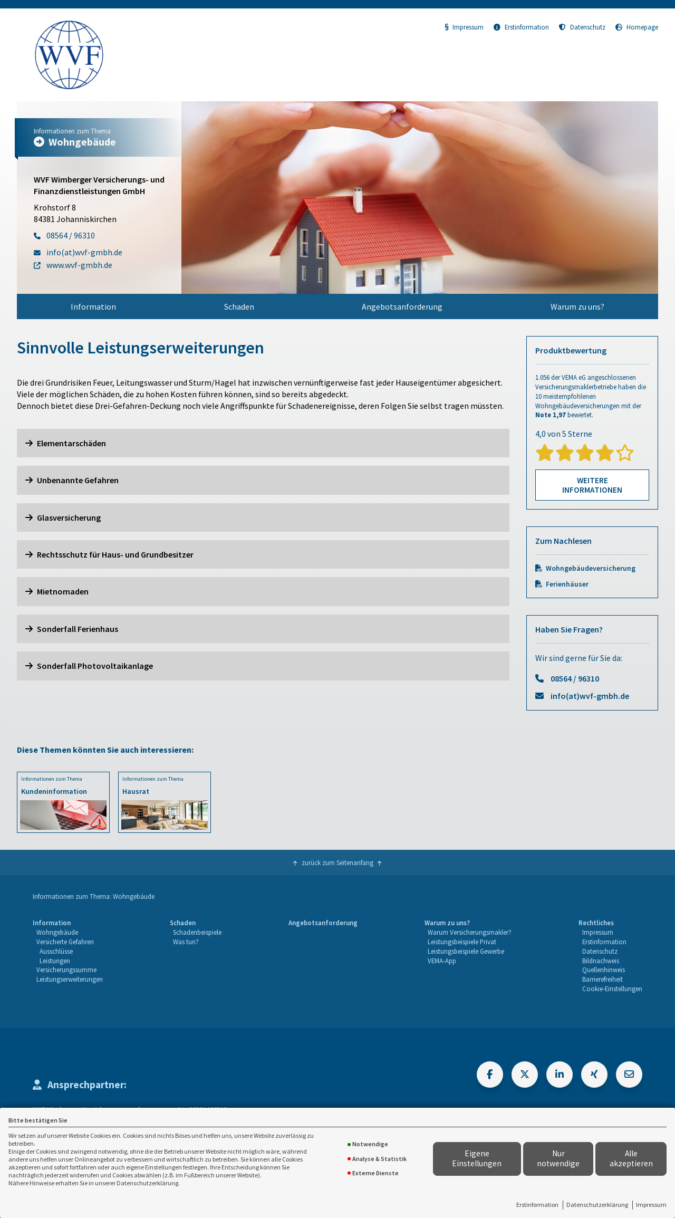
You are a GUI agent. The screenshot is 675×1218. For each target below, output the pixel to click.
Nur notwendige (558, 1158)
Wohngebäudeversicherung (590, 568)
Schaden (239, 306)
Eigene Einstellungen (477, 1158)
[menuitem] (93, 306)
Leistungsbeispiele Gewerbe (466, 951)
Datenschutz (582, 27)
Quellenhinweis (603, 969)
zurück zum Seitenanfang (337, 862)
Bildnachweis (600, 960)
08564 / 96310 (575, 678)
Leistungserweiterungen (69, 979)
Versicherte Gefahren (65, 941)
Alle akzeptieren (631, 1158)
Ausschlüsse (56, 951)
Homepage (636, 27)
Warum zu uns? (577, 306)
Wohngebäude (57, 932)
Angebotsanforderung (402, 306)
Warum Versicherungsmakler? (470, 932)
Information (93, 306)
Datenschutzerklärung (597, 1205)
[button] (263, 443)
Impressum (651, 1205)
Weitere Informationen (592, 485)
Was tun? (186, 941)
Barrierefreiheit (602, 979)
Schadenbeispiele (197, 932)
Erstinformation (537, 1205)
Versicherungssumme (66, 969)
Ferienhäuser (567, 584)
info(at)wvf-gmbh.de (590, 695)
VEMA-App (442, 960)
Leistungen (55, 960)
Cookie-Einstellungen (612, 988)
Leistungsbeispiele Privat (462, 941)
